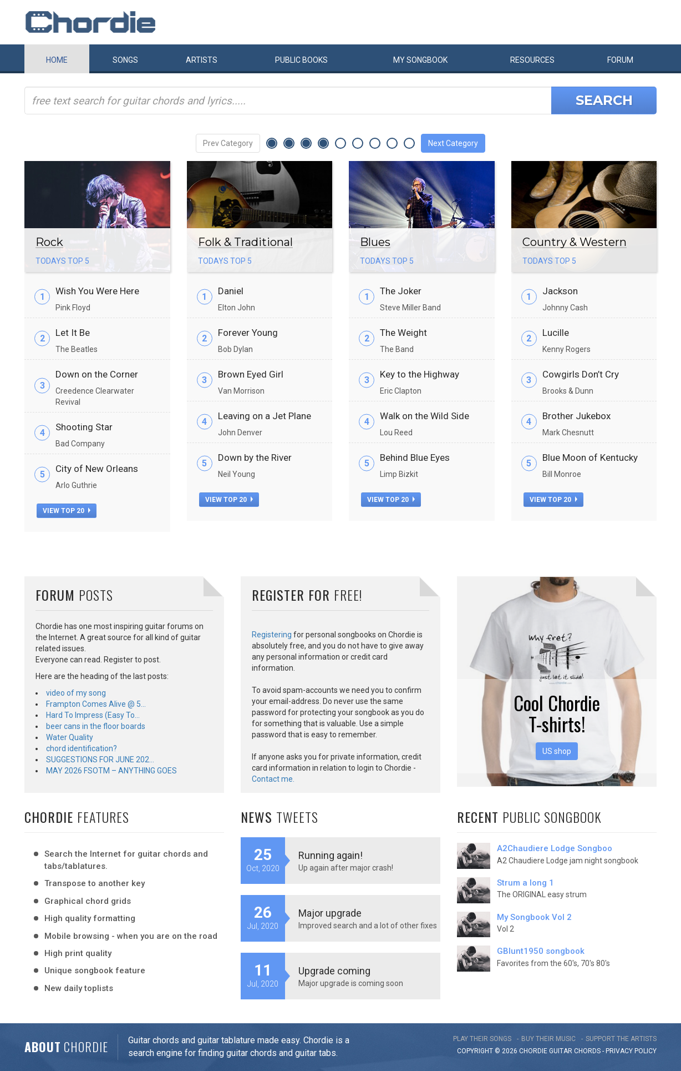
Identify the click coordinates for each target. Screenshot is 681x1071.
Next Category (453, 143)
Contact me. (273, 779)
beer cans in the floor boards (95, 726)
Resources (532, 60)
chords (587, 1051)
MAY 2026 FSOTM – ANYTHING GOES (111, 770)
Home (57, 60)
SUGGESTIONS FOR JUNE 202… (100, 759)
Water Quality (69, 737)
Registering (272, 634)
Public (301, 60)
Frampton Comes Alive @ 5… (96, 704)
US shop (556, 751)
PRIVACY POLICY (631, 1051)
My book (420, 60)
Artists (201, 60)
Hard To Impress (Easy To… (93, 715)
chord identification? (81, 748)
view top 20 (66, 511)
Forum (620, 60)
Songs (125, 60)
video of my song (76, 692)
